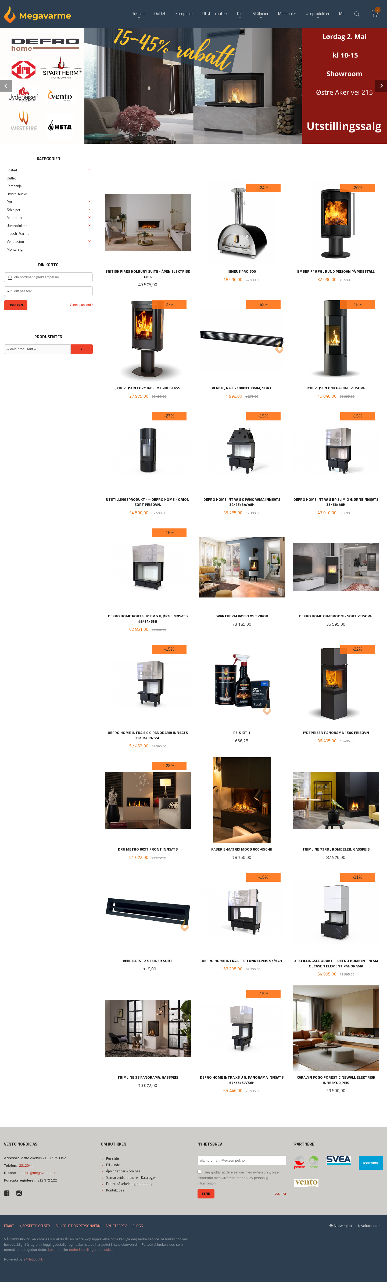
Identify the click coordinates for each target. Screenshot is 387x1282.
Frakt (9, 1226)
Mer (342, 13)
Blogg (137, 1226)
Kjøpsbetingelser (34, 1226)
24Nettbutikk (33, 1259)
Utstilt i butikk (17, 194)
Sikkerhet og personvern (78, 1226)
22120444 (27, 1166)
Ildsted (12, 170)
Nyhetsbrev (116, 1226)
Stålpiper (13, 210)
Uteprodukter (17, 225)
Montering (15, 249)
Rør (9, 201)
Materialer (15, 217)
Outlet (11, 178)
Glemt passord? (81, 305)
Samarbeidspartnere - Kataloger (131, 1177)
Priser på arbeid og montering (129, 1183)
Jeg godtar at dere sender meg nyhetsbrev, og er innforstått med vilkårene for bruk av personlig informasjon (239, 1177)
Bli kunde (113, 1165)
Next (381, 86)
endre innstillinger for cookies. (92, 1250)
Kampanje (14, 186)
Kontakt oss (115, 1190)
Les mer (280, 1193)
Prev (6, 86)
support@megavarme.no (37, 1173)
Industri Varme (18, 233)
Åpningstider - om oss (123, 1171)
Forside (112, 1158)
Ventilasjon (15, 241)
